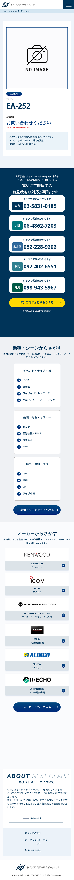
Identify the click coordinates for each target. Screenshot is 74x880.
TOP (5, 11)
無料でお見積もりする (42, 302)
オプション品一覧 (16, 11)
